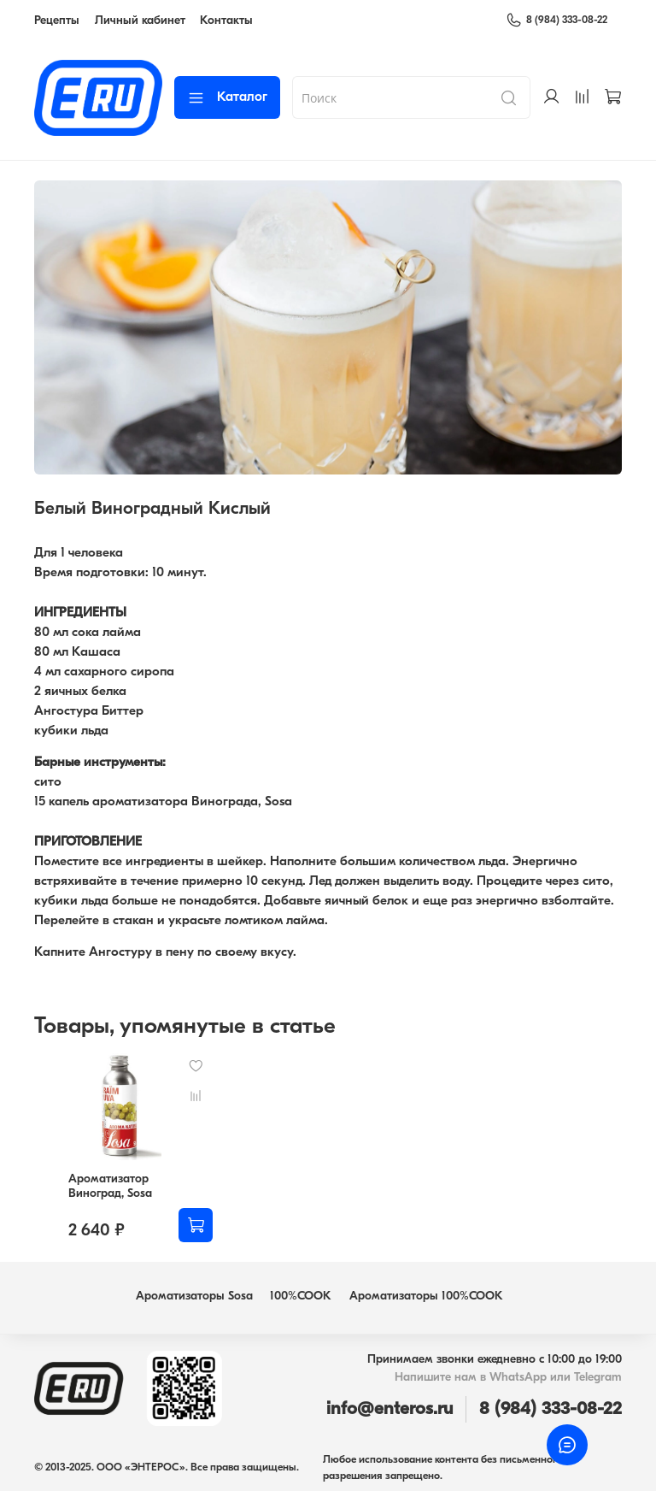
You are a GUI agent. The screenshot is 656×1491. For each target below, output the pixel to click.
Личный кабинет (140, 21)
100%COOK (300, 1296)
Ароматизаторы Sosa (194, 1296)
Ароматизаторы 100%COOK (426, 1296)
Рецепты (56, 21)
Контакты (226, 21)
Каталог (227, 98)
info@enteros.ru (389, 1409)
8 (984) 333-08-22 (556, 20)
